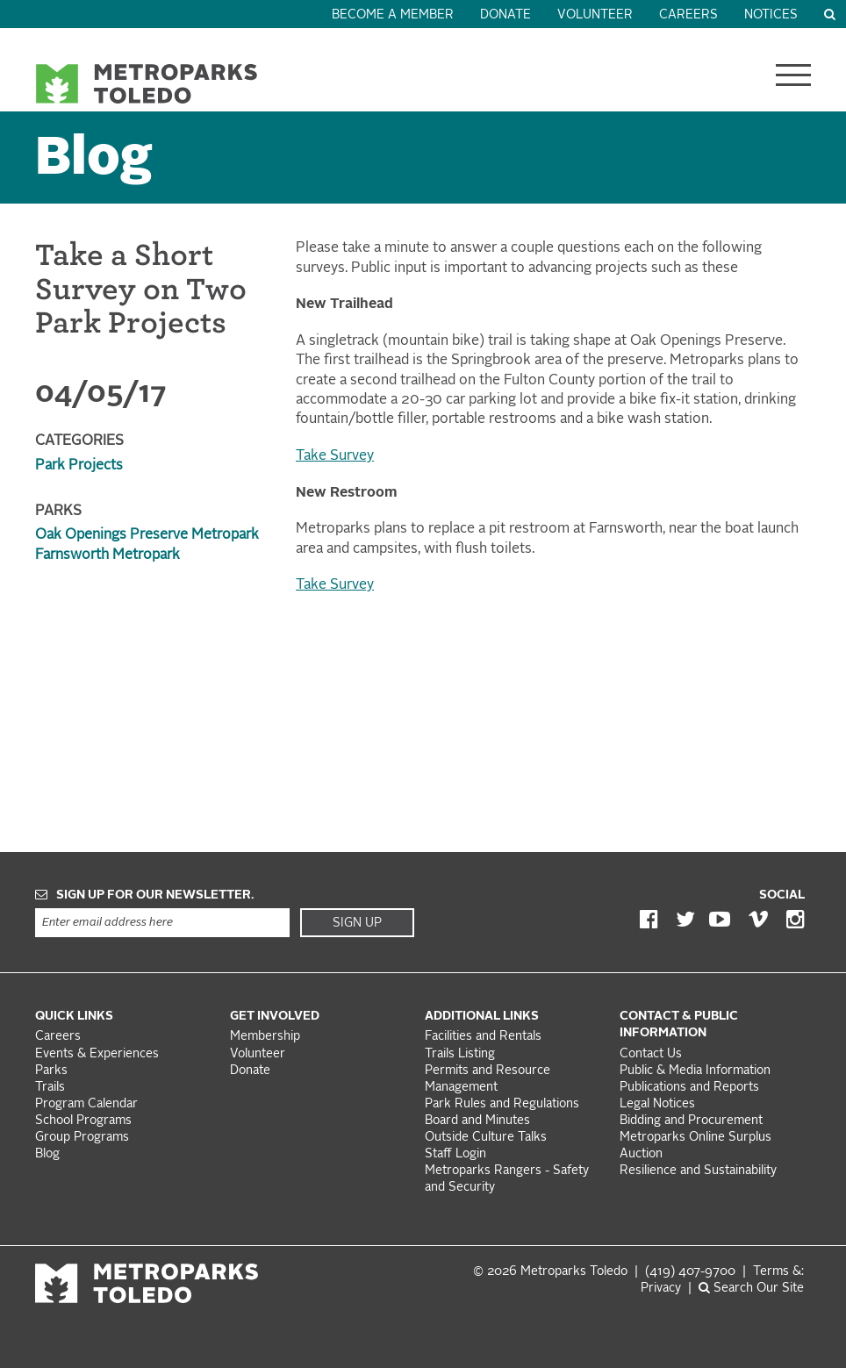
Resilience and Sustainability (698, 1171)
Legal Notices (657, 1104)
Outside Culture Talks (486, 1137)
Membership (267, 1036)
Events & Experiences (97, 1054)
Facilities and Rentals (483, 1036)
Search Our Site (751, 1288)
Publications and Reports (689, 1087)
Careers (688, 15)
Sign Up (357, 923)
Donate (505, 15)
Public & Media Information (695, 1071)
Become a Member (393, 15)
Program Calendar (86, 1104)
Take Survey (335, 456)
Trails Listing (460, 1054)
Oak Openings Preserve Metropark (147, 535)
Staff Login (455, 1154)
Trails (50, 1087)
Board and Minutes (477, 1121)
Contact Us (651, 1054)
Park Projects (79, 466)
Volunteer (595, 15)
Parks (51, 1071)
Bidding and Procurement (691, 1121)
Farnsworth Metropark (107, 555)
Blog (94, 160)
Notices (771, 15)
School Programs (83, 1121)
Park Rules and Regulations (502, 1104)
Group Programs (82, 1137)
